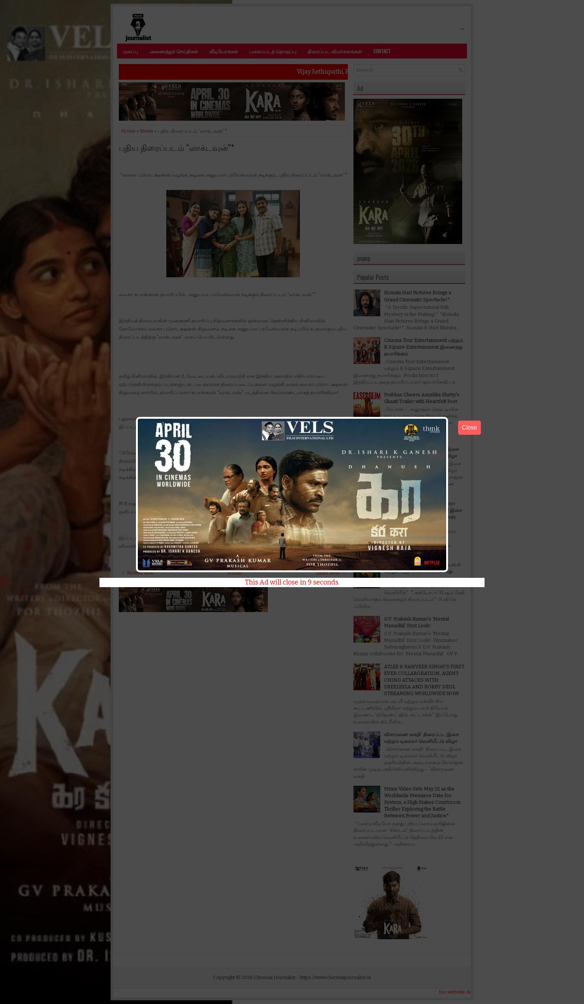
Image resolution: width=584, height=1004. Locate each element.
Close (469, 427)
